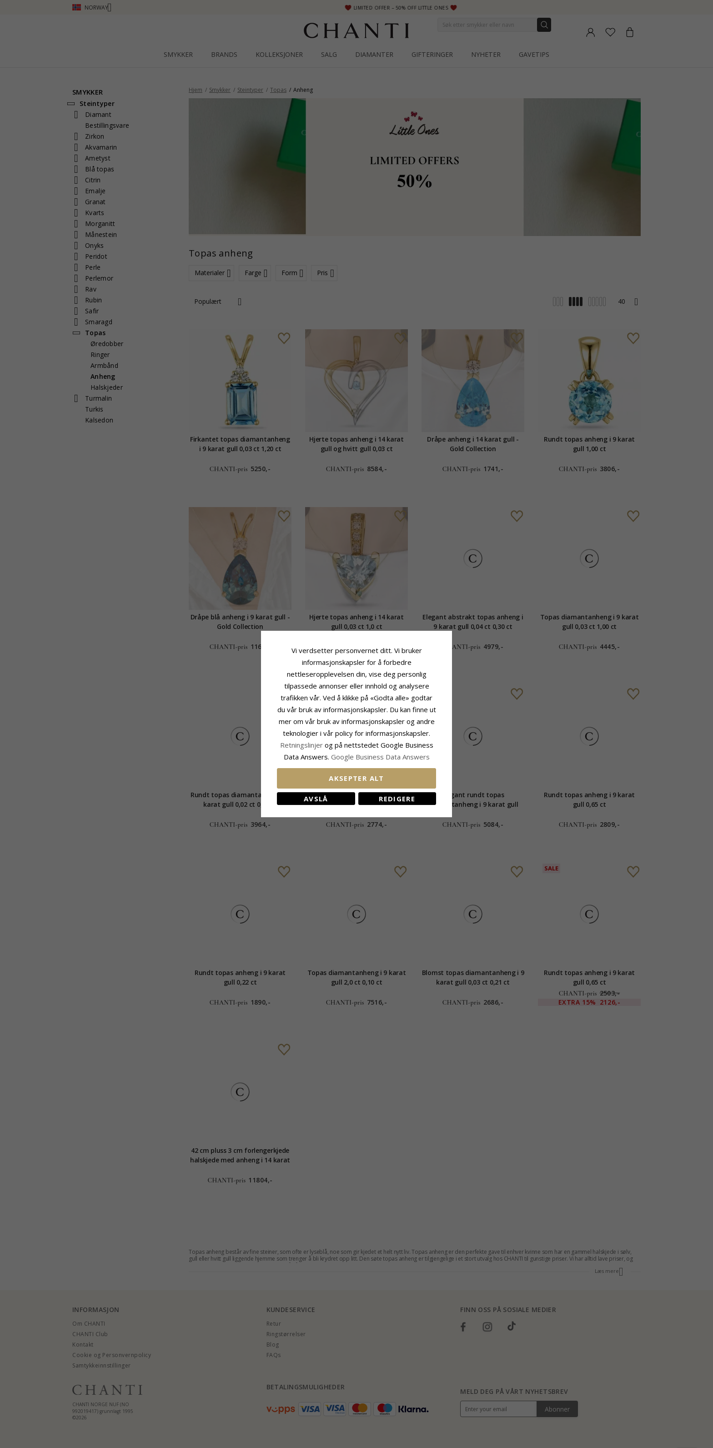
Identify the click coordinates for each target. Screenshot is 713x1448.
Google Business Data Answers (380, 756)
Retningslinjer (302, 744)
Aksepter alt (356, 778)
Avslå (316, 798)
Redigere (397, 798)
